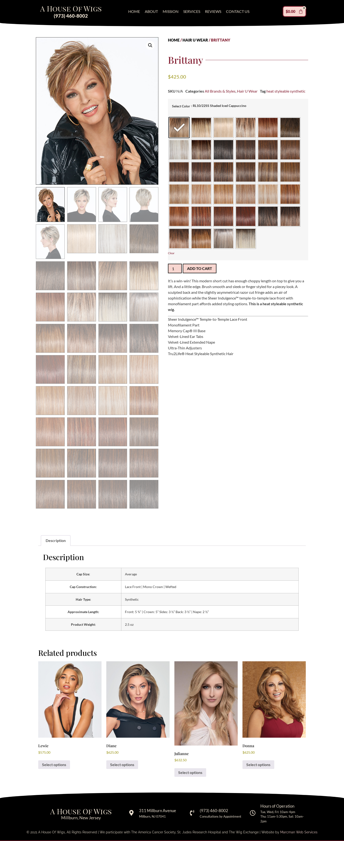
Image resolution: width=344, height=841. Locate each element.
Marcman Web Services (298, 832)
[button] (150, 45)
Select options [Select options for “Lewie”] (54, 764)
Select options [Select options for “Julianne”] (190, 772)
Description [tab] (56, 540)
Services (191, 11)
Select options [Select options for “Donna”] (258, 764)
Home (134, 11)
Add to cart (199, 268)
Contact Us (237, 11)
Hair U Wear (195, 40)
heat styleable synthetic (285, 91)
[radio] (179, 127)
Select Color (181, 106)
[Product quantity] (175, 268)
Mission (170, 11)
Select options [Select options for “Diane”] (122, 764)
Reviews (213, 11)
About (151, 11)
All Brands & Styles (220, 91)
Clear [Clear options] (171, 253)
